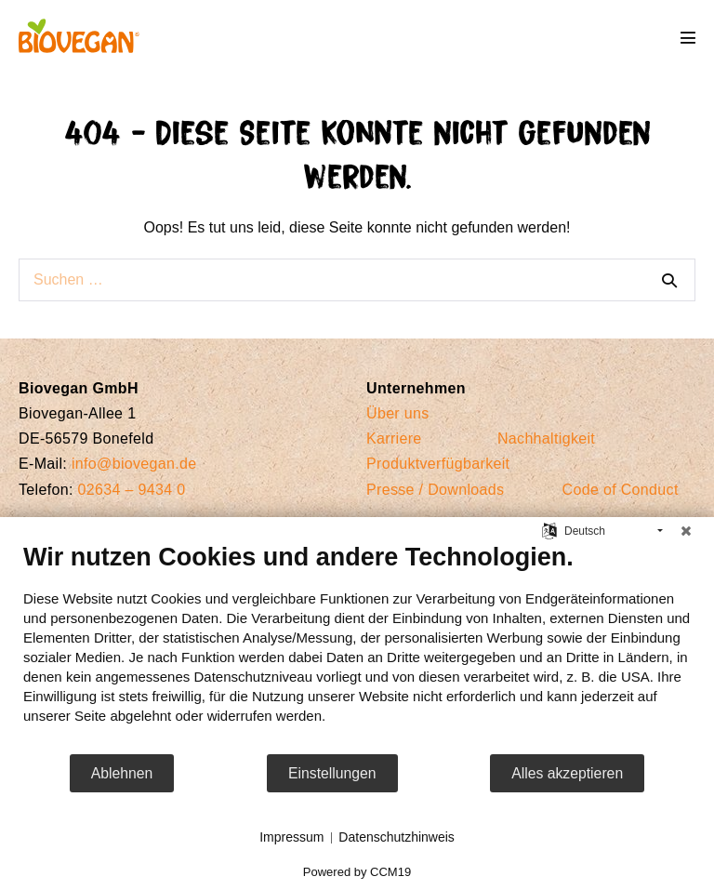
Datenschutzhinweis (396, 837)
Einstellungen (332, 773)
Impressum (291, 837)
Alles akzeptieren (567, 773)
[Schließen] (686, 531)
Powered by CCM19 (357, 872)
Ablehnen (122, 773)
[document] (357, 647)
